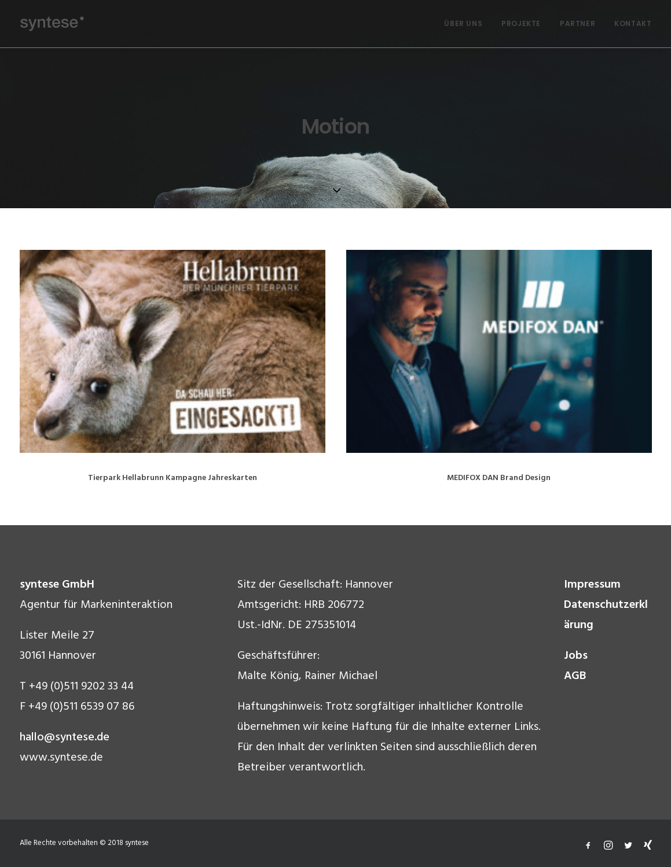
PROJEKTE (521, 23)
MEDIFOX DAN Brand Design (499, 479)
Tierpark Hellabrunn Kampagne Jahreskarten (172, 478)
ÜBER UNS (463, 23)
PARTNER (577, 23)
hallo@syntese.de (64, 737)
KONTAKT (632, 23)
